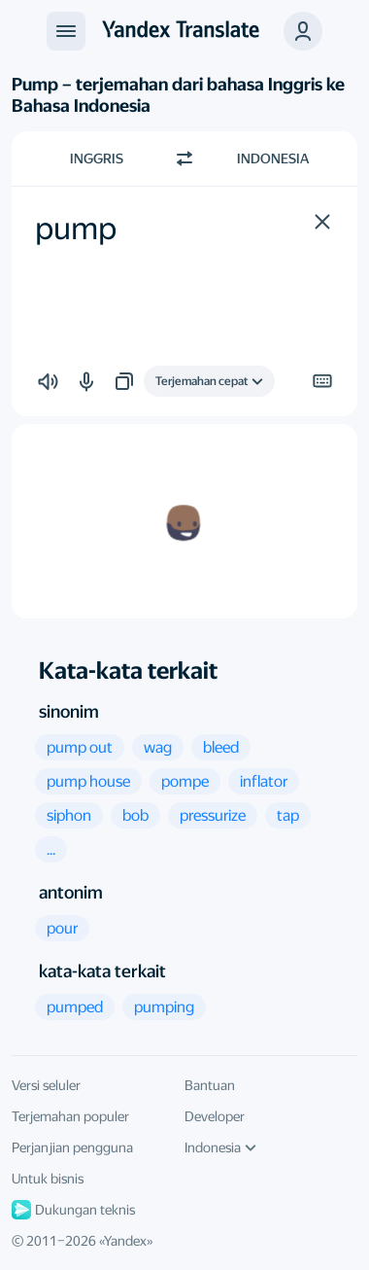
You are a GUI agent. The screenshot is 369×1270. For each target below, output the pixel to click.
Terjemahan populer (70, 1116)
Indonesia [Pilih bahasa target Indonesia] (273, 158)
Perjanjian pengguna (72, 1147)
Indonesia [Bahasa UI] (220, 1147)
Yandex (125, 1241)
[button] (303, 31)
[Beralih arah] (184, 158)
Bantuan (209, 1085)
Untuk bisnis (48, 1178)
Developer (214, 1116)
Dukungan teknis (73, 1209)
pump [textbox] (76, 228)
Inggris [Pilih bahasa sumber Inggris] (96, 158)
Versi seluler (46, 1085)
